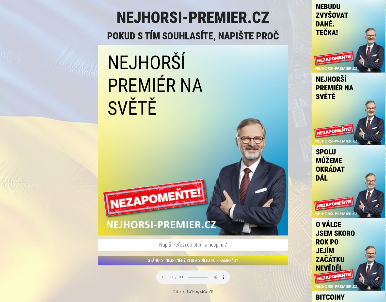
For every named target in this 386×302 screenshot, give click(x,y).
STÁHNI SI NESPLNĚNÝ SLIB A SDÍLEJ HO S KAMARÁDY (193, 260)
